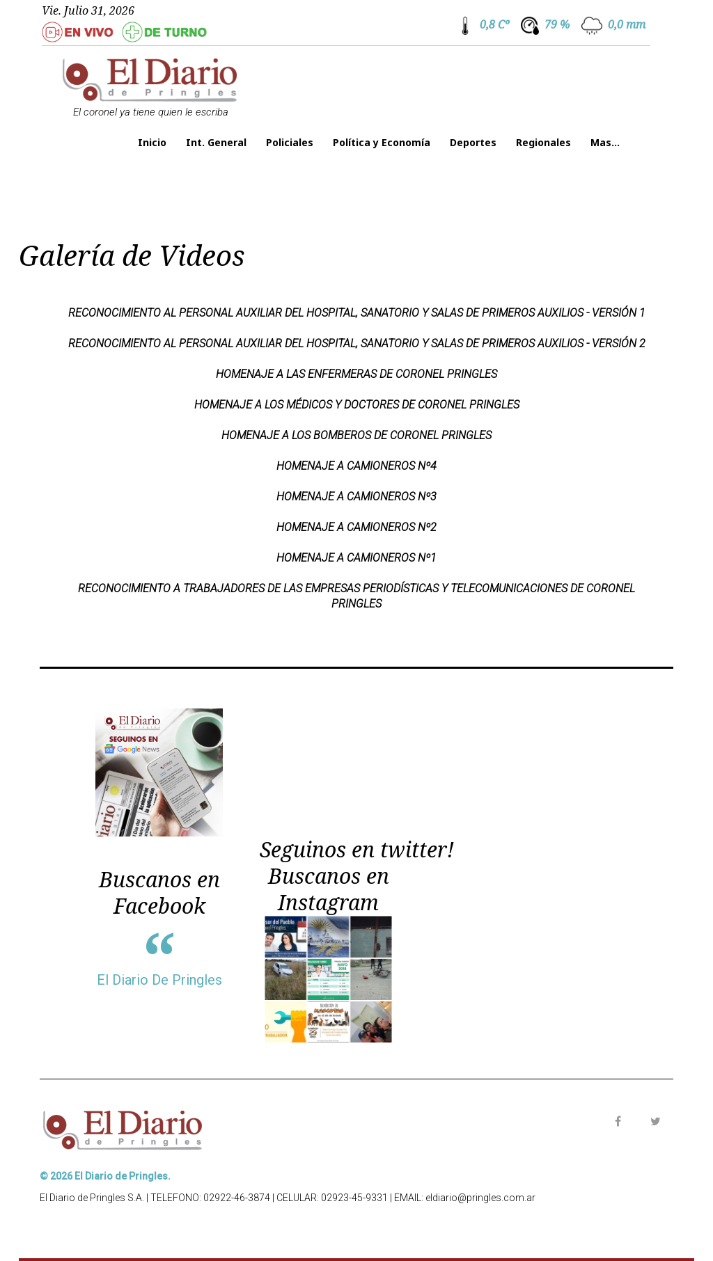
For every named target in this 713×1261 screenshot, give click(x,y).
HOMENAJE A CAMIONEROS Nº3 (356, 496)
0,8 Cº (494, 24)
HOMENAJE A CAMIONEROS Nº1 (356, 557)
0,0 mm (626, 24)
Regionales (543, 142)
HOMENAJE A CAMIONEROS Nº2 (356, 527)
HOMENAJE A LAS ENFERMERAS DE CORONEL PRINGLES (356, 374)
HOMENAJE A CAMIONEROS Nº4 (356, 466)
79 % (557, 24)
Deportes (473, 142)
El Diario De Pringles (159, 979)
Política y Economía (381, 142)
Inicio (152, 142)
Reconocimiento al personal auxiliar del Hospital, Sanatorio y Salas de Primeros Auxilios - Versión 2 (356, 343)
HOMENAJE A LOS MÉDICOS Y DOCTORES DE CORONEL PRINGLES (356, 404)
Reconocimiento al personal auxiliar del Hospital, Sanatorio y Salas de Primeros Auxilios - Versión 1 (356, 312)
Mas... (605, 142)
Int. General (216, 142)
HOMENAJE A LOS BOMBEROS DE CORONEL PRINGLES (356, 435)
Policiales (289, 142)
